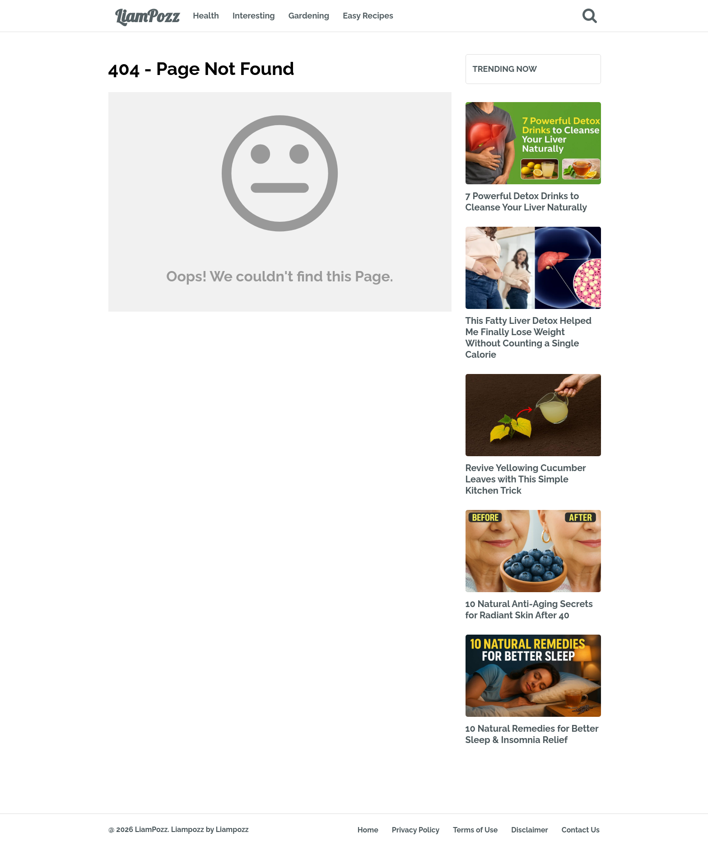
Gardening (309, 15)
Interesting (254, 15)
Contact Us (581, 830)
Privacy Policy (415, 830)
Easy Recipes (368, 15)
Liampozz (187, 829)
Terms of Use (475, 830)
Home (368, 830)
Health (206, 15)
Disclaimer (529, 830)
